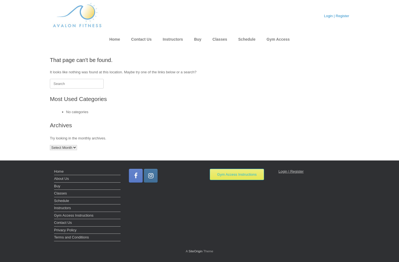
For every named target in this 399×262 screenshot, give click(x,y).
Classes (220, 39)
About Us (61, 179)
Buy (197, 39)
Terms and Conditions (71, 237)
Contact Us (141, 39)
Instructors (173, 39)
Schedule (246, 39)
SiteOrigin (195, 251)
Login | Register (336, 16)
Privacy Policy (65, 230)
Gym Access (278, 39)
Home (114, 39)
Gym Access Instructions (73, 215)
